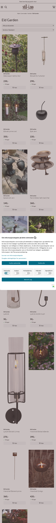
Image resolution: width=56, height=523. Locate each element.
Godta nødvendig (14, 263)
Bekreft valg (28, 279)
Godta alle (41, 263)
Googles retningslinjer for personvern (14, 258)
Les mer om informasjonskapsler (12, 255)
